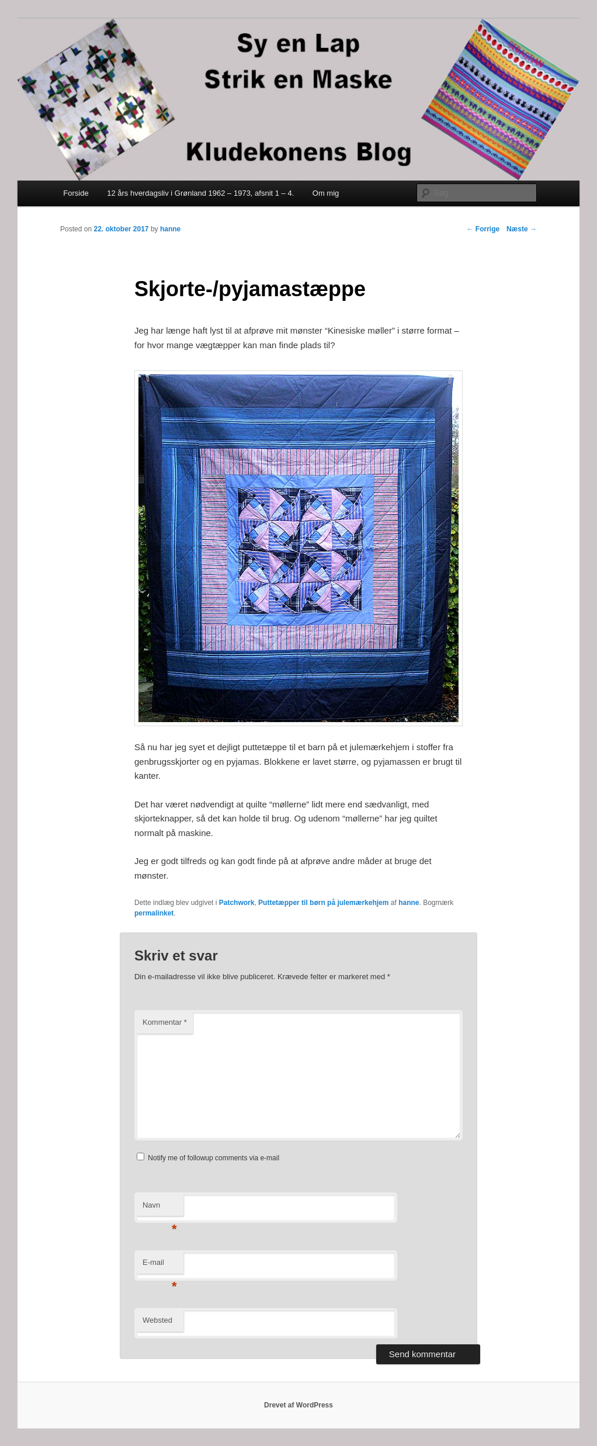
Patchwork (237, 903)
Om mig (326, 193)
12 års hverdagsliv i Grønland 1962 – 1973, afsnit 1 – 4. (200, 193)
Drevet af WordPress (298, 1405)
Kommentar (165, 1022)
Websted (157, 1320)
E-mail (160, 1266)
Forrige (483, 229)
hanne (170, 229)
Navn (160, 1208)
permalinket (153, 913)
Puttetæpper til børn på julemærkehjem (323, 903)
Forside (75, 193)
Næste (521, 229)
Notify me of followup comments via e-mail (213, 1158)
